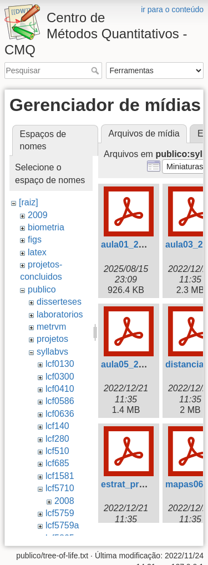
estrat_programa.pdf (144, 484)
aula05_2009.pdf (135, 364)
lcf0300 (59, 376)
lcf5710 (59, 488)
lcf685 (57, 463)
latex (37, 252)
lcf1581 (59, 476)
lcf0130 (59, 364)
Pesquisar (96, 70)
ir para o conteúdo (172, 9)
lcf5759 (59, 513)
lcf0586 (59, 401)
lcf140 (57, 426)
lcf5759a (62, 525)
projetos (52, 339)
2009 (38, 215)
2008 (64, 501)
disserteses (59, 301)
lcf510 (57, 451)
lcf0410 (59, 389)
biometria (46, 227)
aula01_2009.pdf (135, 244)
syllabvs (52, 351)
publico (42, 289)
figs (35, 239)
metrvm (51, 326)
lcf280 (57, 438)
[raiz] (28, 202)
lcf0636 (59, 413)
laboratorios (60, 314)
